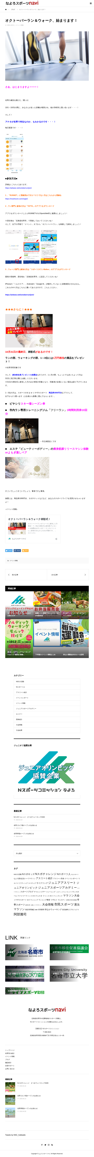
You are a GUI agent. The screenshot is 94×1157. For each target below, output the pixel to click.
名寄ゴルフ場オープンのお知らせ (25, 825)
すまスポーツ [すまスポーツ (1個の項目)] (74, 874)
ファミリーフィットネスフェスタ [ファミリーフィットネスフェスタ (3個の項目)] (29, 896)
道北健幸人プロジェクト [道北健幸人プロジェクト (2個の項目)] (70, 909)
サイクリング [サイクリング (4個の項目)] (42, 883)
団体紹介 (19, 719)
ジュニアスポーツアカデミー (26, 708)
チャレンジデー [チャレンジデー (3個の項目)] (40, 892)
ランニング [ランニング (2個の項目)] (34, 900)
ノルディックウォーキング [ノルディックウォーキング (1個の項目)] (63, 892)
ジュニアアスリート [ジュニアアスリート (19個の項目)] (62, 882)
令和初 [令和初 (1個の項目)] (68, 900)
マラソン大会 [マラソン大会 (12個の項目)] (71, 895)
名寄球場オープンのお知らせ (24, 833)
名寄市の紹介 (10, 1053)
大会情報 (19, 725)
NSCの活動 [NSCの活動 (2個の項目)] (18, 874)
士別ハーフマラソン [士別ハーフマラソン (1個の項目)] (36, 905)
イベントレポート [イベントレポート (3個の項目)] (71, 878)
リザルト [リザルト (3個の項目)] (54, 900)
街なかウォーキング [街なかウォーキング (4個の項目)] (53, 909)
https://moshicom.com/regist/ (16, 199)
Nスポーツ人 (20, 687)
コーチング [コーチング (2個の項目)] (32, 883)
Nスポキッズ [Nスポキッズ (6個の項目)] (28, 874)
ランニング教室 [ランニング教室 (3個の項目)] (44, 900)
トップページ (10, 1050)
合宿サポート (10, 1066)
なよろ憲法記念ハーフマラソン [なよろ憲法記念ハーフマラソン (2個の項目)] (24, 878)
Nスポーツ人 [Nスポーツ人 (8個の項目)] (64, 874)
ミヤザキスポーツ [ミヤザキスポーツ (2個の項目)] (20, 900)
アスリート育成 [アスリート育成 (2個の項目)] (58, 878)
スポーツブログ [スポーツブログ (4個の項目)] (26, 892)
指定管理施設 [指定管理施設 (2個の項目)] (30, 909)
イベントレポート (22, 698)
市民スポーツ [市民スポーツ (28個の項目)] (64, 904)
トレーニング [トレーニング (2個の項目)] (50, 892)
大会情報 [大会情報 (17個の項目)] (48, 904)
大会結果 (19, 730)
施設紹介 (8, 1062)
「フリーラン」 (57, 410)
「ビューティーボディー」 (34, 448)
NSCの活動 (20, 681)
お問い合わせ (10, 1069)
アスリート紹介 (21, 692)
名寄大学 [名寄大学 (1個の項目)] (27, 905)
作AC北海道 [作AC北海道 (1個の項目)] (73, 900)
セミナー (19, 714)
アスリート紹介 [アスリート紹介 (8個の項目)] (44, 878)
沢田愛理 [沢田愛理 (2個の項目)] (41, 909)
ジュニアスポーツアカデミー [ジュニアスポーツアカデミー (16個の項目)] (57, 887)
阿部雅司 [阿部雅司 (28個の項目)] (20, 914)
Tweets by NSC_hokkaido (15, 1135)
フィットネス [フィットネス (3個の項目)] (48, 896)
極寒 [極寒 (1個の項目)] (36, 909)
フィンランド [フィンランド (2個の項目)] (58, 896)
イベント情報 (20, 25)
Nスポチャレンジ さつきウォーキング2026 (29, 817)
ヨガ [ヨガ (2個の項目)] (28, 900)
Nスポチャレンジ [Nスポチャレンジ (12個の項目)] (46, 874)
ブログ (7, 1059)
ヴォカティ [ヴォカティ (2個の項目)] (62, 900)
